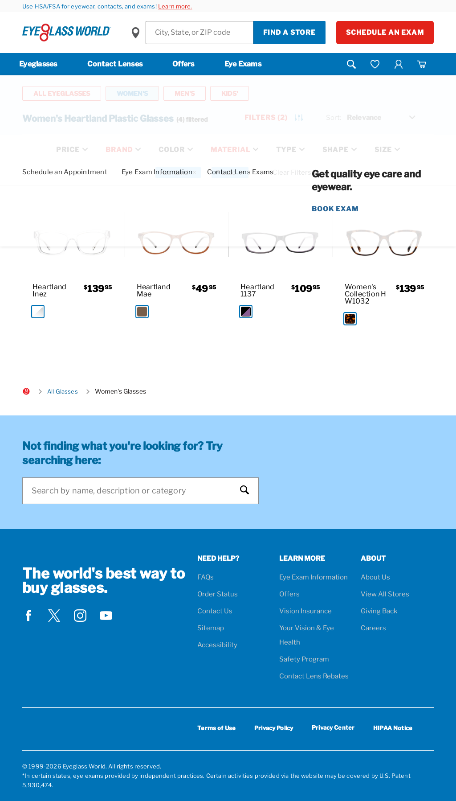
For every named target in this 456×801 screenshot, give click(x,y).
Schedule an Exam (385, 33)
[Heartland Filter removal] (178, 172)
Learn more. (175, 6)
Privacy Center (333, 729)
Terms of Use (216, 727)
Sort (333, 118)
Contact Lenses (115, 64)
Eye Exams (242, 64)
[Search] (132, 491)
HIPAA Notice (392, 727)
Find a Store (289, 33)
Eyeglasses (38, 64)
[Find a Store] (199, 32)
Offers (183, 64)
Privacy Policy (273, 727)
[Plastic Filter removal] (230, 172)
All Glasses (62, 391)
